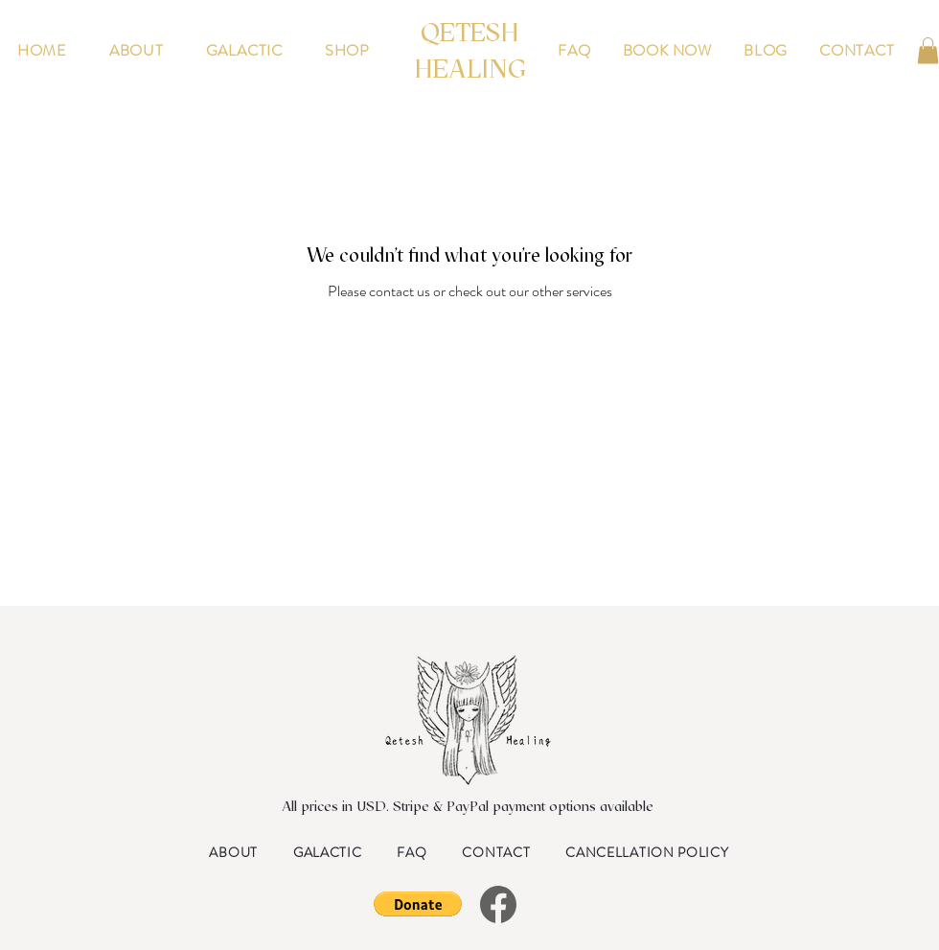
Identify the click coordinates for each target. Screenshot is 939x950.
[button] (928, 50)
